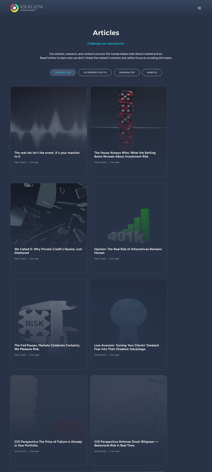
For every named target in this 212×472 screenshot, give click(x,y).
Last (59, 379)
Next (44, 379)
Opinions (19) (127, 72)
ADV (22, 438)
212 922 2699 (169, 432)
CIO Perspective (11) (95, 72)
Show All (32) (63, 72)
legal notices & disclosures (34, 428)
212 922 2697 (169, 440)
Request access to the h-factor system (123, 436)
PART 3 (45, 438)
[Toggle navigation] (199, 8)
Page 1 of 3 (189, 379)
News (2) (152, 72)
